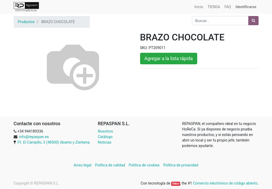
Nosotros (105, 131)
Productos (26, 22)
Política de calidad (110, 165)
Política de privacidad (180, 165)
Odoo (175, 183)
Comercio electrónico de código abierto (225, 183)
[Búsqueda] (253, 20)
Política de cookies (144, 165)
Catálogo (105, 137)
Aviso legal (83, 165)
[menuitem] (198, 7)
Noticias (105, 142)
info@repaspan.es (34, 137)
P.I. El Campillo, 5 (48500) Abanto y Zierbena (53, 142)
